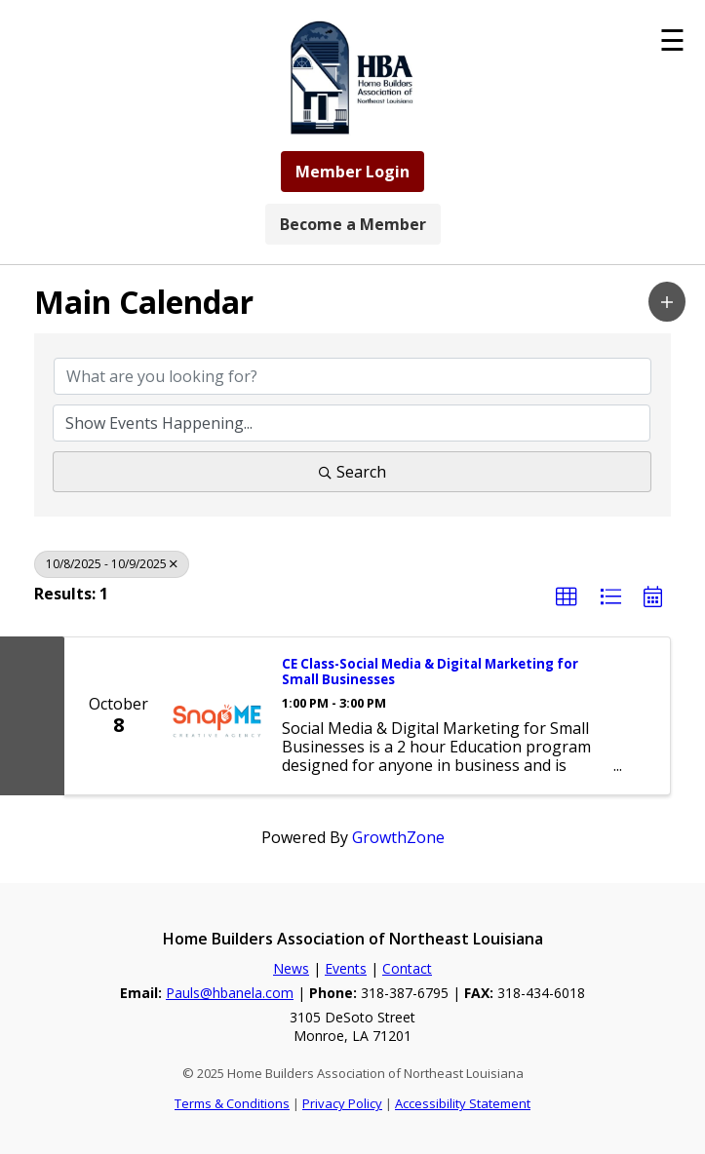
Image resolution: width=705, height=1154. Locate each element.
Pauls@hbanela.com (230, 992)
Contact (407, 968)
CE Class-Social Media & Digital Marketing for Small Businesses (430, 672)
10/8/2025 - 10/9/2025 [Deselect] (111, 564)
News (291, 968)
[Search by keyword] (352, 376)
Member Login (352, 171)
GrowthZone (398, 837)
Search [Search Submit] (352, 471)
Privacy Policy (342, 1103)
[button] (666, 302)
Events (346, 968)
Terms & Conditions (232, 1103)
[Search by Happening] (351, 423)
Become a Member (353, 224)
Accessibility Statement (462, 1103)
